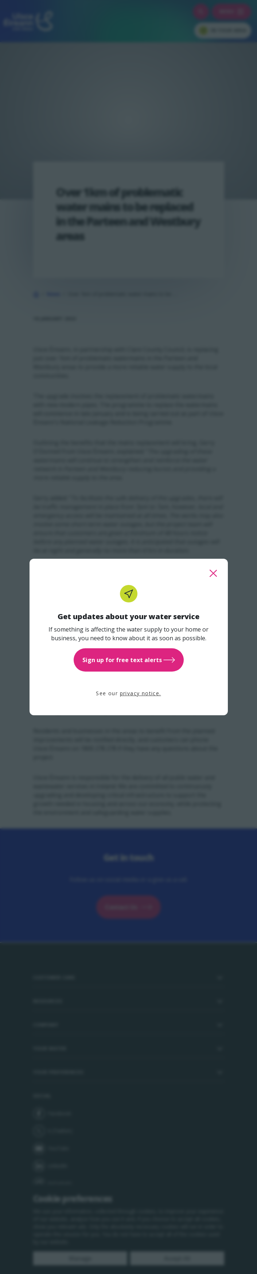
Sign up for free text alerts (128, 660)
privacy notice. (140, 693)
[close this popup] (213, 573)
